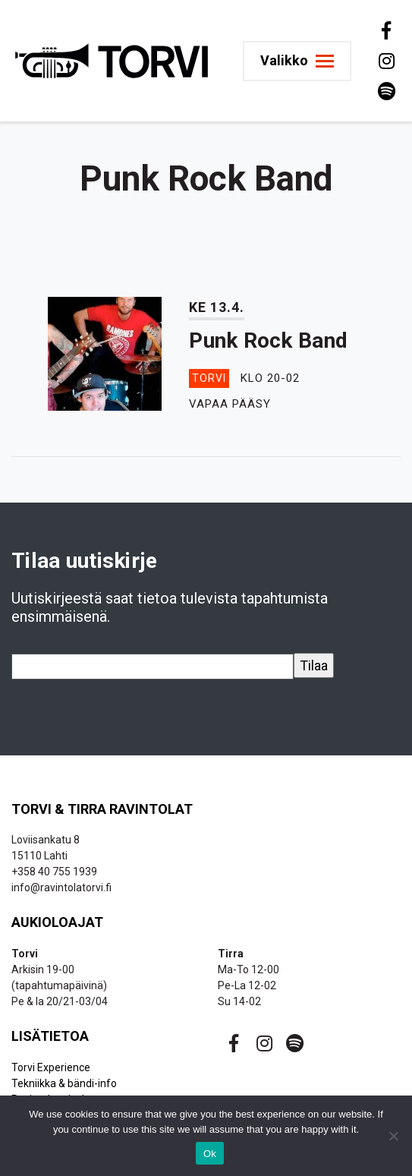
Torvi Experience (50, 1067)
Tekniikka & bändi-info (64, 1083)
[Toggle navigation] (303, 61)
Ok (209, 1153)
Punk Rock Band (268, 340)
